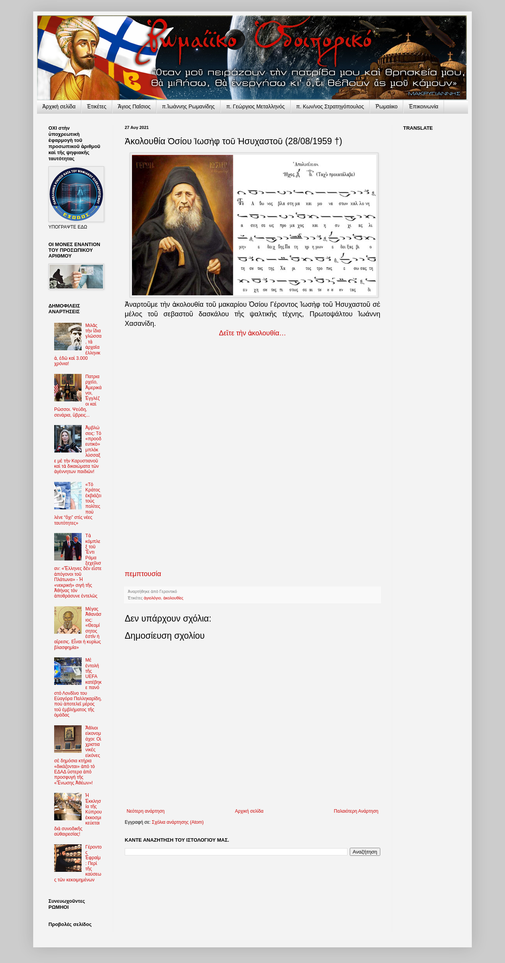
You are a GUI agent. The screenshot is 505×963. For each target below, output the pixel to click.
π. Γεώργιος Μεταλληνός (255, 106)
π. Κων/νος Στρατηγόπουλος (330, 106)
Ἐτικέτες (96, 106)
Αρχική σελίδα (249, 811)
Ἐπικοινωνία (423, 106)
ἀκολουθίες (173, 598)
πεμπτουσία (143, 574)
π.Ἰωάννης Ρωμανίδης (188, 106)
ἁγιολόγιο (152, 598)
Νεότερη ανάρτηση (145, 811)
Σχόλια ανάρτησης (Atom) (178, 822)
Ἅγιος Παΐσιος (134, 106)
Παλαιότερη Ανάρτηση (356, 811)
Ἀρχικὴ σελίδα (59, 106)
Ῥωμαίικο (386, 106)
